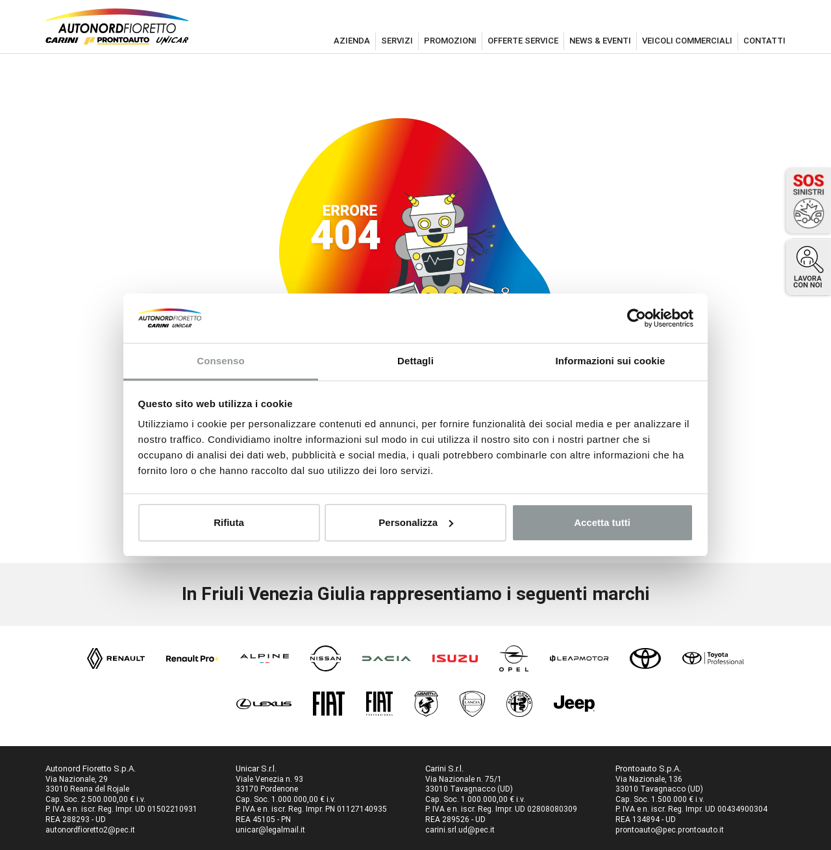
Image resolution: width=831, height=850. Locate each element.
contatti (764, 40)
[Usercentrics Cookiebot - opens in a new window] (636, 318)
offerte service (523, 40)
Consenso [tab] (220, 360)
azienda (352, 40)
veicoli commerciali (687, 40)
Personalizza (415, 522)
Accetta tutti (602, 522)
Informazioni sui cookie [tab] (610, 360)
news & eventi (600, 40)
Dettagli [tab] (415, 360)
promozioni (450, 40)
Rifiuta (229, 522)
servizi (397, 40)
